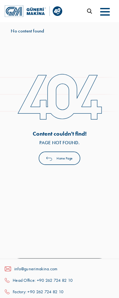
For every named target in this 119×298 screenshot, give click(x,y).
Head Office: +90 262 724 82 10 (43, 280)
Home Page (59, 158)
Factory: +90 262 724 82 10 (38, 291)
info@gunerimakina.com (36, 269)
